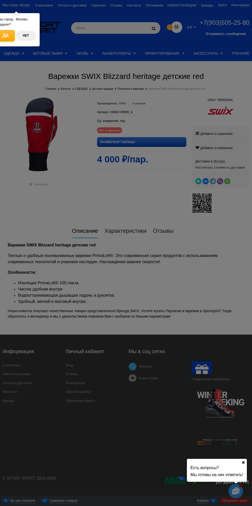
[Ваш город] (243, 462)
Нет (26, 35)
